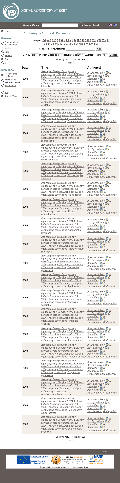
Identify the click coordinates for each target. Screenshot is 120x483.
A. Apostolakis (96, 80)
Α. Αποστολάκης (96, 72)
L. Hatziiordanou (96, 83)
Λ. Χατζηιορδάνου (99, 74)
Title (7, 52)
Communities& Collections (11, 43)
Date (7, 63)
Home (8, 31)
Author (8, 48)
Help (7, 92)
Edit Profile (10, 85)
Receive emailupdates (11, 75)
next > (71, 63)
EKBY (104, 451)
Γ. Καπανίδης (98, 77)
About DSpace (12, 96)
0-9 (44, 40)
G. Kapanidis (110, 84)
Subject (8, 55)
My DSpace (10, 79)
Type (7, 59)
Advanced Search (91, 25)
